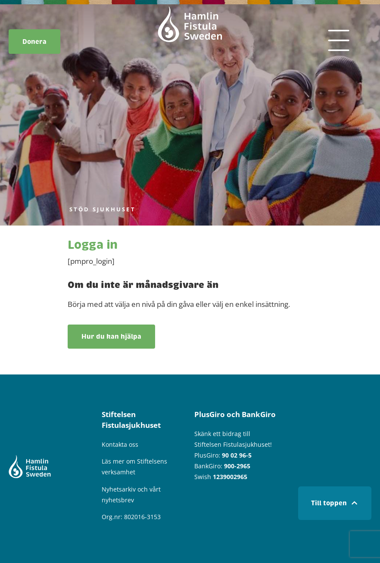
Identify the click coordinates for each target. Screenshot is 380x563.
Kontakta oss (120, 444)
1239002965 (230, 477)
